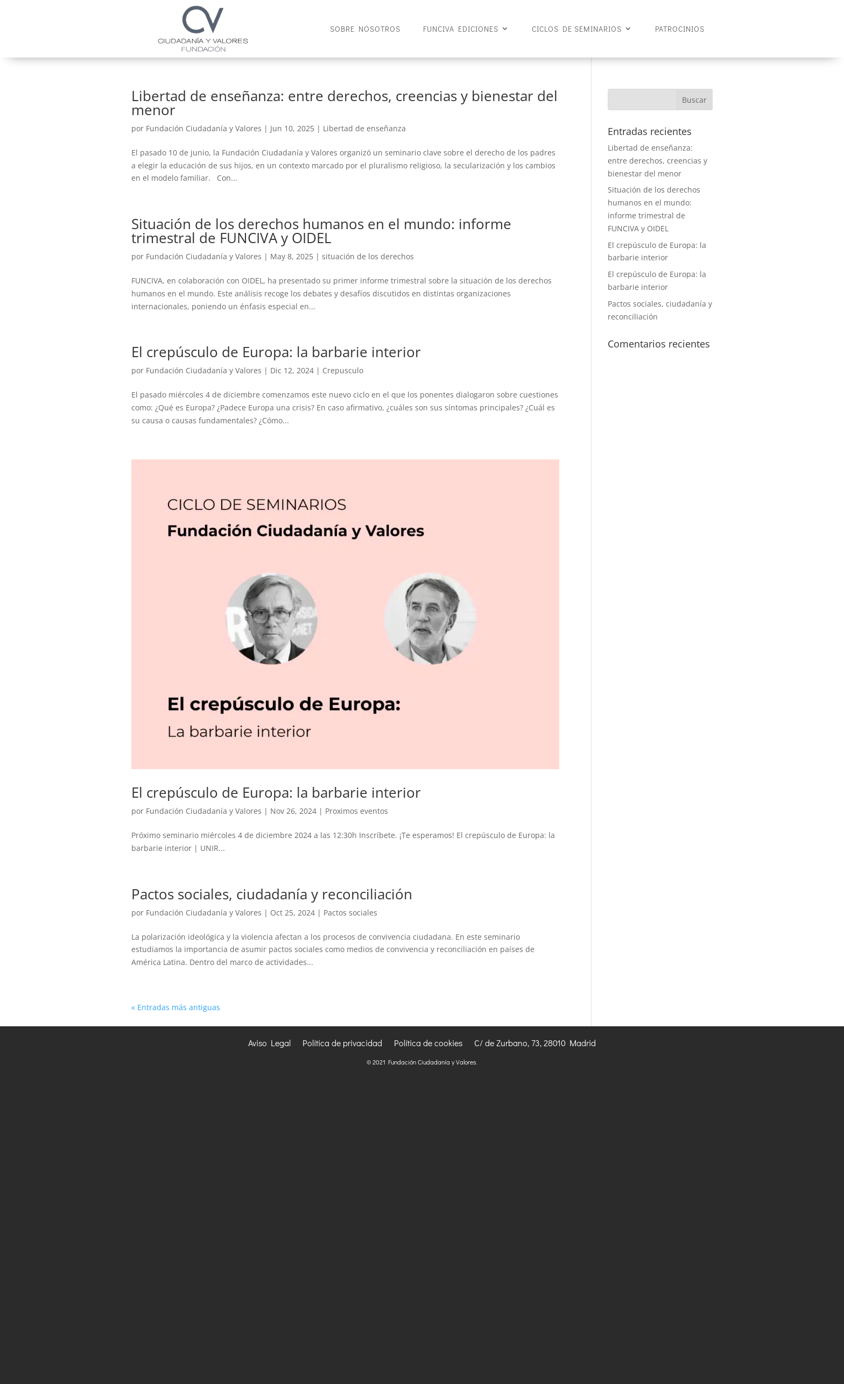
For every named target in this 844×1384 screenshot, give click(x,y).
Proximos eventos (356, 811)
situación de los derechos (368, 256)
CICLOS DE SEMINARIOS (577, 29)
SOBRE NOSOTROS (365, 29)
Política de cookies (428, 1043)
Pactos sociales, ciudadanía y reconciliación (271, 894)
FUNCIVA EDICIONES (460, 29)
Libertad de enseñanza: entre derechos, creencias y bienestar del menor (344, 102)
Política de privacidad (342, 1043)
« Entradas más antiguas (175, 1007)
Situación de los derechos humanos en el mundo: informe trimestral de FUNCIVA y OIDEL (321, 230)
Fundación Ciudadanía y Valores (204, 128)
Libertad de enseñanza (364, 128)
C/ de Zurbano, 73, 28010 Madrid (535, 1043)
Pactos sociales (350, 912)
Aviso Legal (269, 1043)
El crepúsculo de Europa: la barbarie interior (276, 351)
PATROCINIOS (680, 29)
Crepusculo (342, 370)
